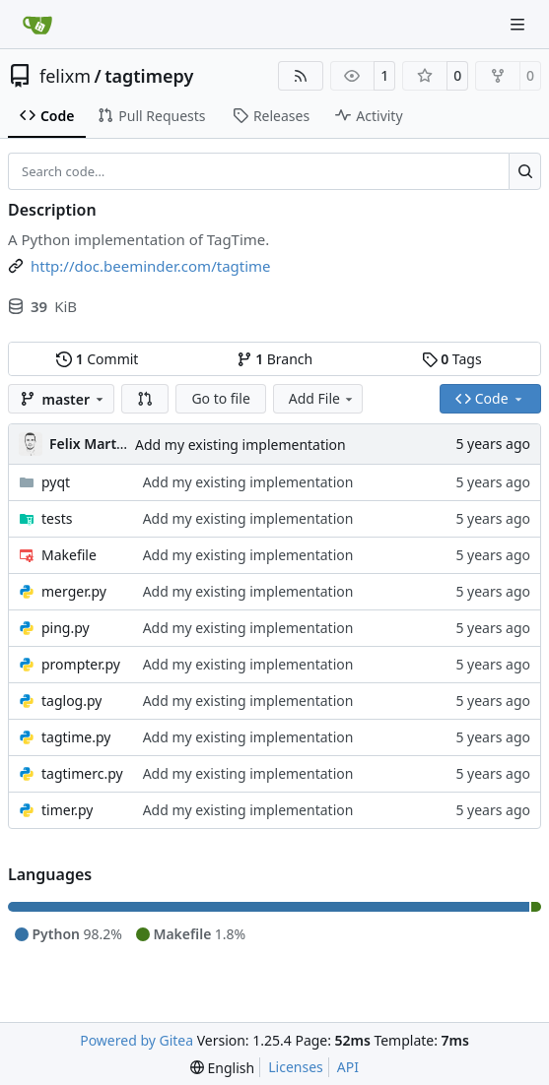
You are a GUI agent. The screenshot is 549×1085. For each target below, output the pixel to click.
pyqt (55, 482)
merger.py (73, 591)
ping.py (65, 627)
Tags (452, 359)
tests (56, 518)
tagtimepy (148, 76)
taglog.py (71, 700)
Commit (97, 359)
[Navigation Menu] (519, 24)
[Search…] (525, 171)
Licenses (295, 1066)
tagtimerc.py (82, 773)
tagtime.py (75, 737)
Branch (275, 359)
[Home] (37, 24)
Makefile (69, 554)
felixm (65, 76)
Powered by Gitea (136, 1040)
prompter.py (80, 664)
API (348, 1066)
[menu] (222, 1067)
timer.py (67, 809)
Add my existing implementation (240, 444)
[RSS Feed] (300, 76)
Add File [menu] (322, 398)
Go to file (220, 398)
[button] (145, 399)
